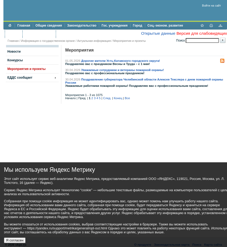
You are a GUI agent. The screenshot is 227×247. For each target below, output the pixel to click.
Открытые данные (158, 33)
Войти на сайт (211, 5)
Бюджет (13, 34)
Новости (14, 51)
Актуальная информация (94, 40)
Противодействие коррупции (81, 34)
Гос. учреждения (115, 25)
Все (127, 98)
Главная (23, 25)
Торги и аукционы (39, 34)
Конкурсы (15, 60)
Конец (118, 98)
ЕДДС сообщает (19, 77)
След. (107, 98)
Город (137, 25)
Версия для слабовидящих (201, 33)
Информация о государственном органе (48, 40)
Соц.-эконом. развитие (165, 25)
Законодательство (82, 25)
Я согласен (14, 240)
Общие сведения (49, 25)
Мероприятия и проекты (129, 40)
